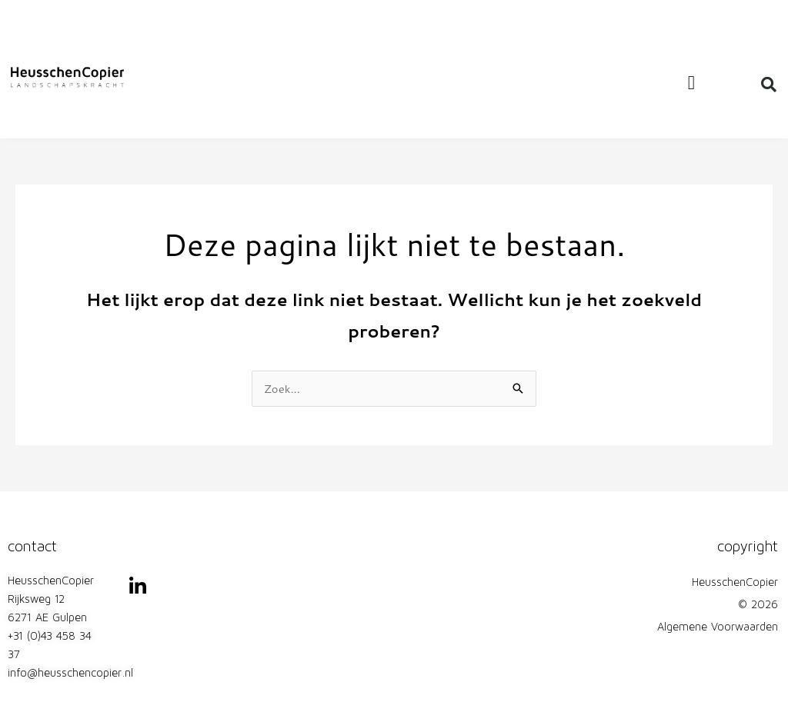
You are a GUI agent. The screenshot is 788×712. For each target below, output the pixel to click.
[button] (691, 83)
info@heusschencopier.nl (70, 674)
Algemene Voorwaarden (717, 628)
